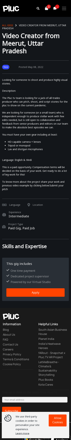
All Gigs (7, 25)
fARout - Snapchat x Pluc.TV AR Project (51, 355)
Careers (8, 349)
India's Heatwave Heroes (49, 346)
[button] (42, 8)
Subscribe (11, 411)
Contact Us (10, 344)
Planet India (46, 339)
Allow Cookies (57, 420)
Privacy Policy (12, 354)
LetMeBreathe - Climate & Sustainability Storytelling (48, 368)
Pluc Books (45, 380)
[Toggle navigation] (64, 8)
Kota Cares (45, 384)
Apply (35, 292)
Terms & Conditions (16, 359)
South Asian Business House (52, 332)
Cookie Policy (12, 364)
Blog (6, 330)
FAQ (5, 339)
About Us (9, 335)
